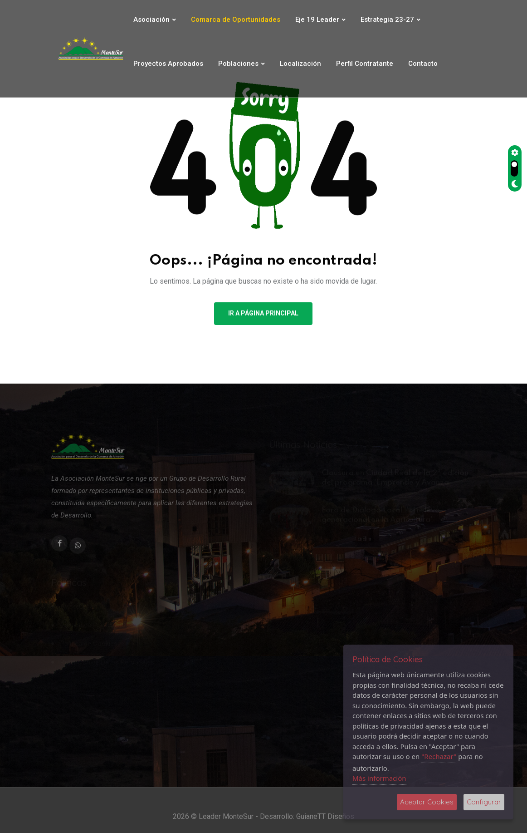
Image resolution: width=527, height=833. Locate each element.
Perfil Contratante (364, 63)
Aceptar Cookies (427, 802)
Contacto (423, 63)
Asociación (151, 19)
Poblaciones (238, 63)
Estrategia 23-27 (387, 19)
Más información (379, 778)
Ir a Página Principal (263, 314)
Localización (300, 63)
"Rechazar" (438, 756)
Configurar (484, 802)
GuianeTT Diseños (325, 822)
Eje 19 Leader (317, 19)
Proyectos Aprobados (168, 63)
